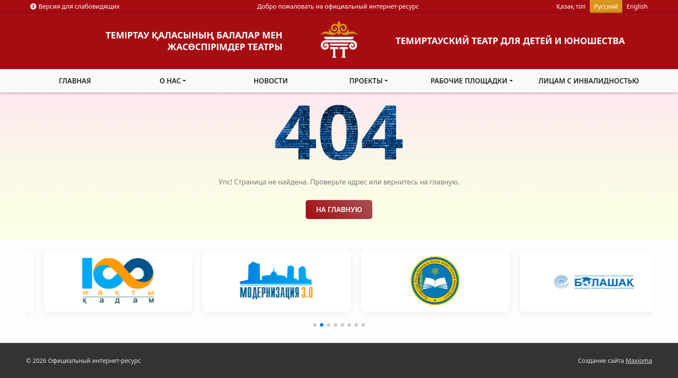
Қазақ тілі (570, 6)
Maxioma (639, 360)
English (637, 6)
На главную (339, 209)
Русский (606, 6)
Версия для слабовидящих (75, 6)
